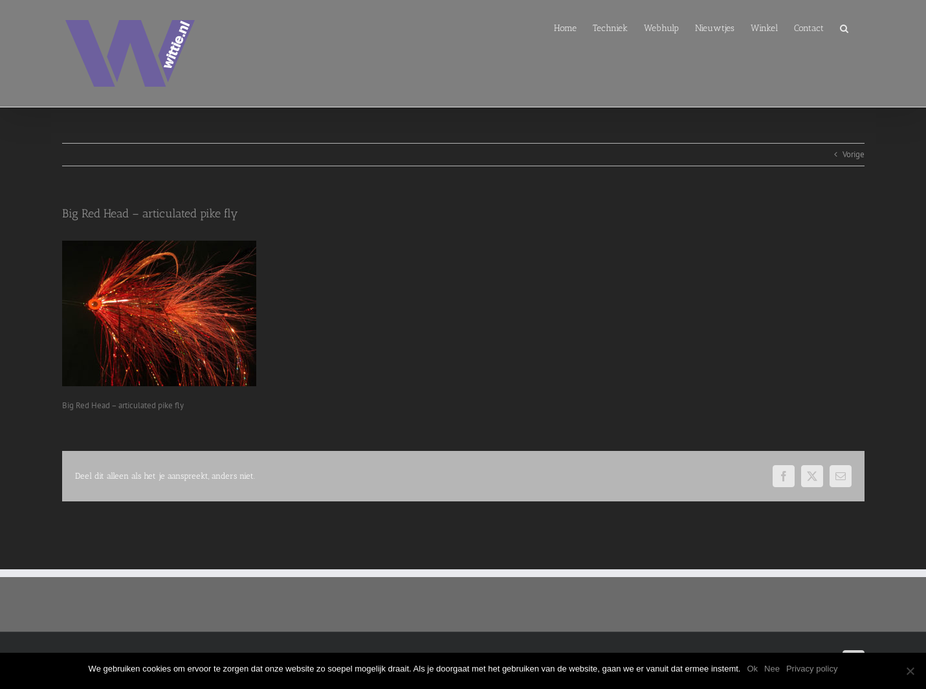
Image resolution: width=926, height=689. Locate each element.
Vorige (854, 154)
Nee (772, 668)
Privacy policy (811, 668)
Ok (752, 668)
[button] (844, 27)
